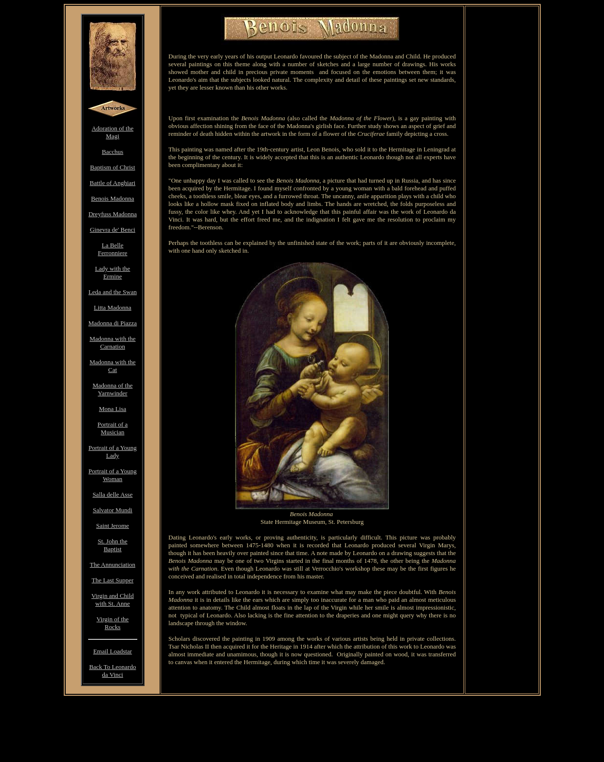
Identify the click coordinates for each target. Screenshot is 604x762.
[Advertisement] (312, 103)
